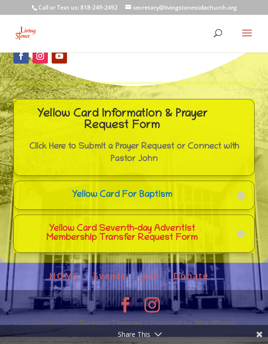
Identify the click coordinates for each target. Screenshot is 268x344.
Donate (191, 275)
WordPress (214, 323)
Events (109, 275)
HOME (64, 275)
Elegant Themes (110, 323)
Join (149, 275)
